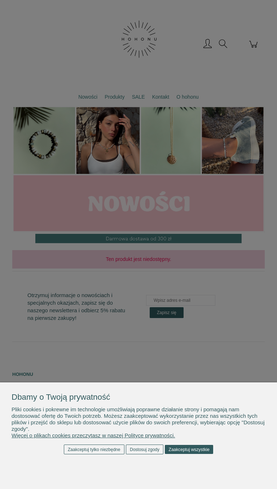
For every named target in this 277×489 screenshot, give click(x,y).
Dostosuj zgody (144, 449)
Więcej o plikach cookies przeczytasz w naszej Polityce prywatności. (93, 435)
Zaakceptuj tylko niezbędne (94, 449)
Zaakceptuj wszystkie (189, 449)
